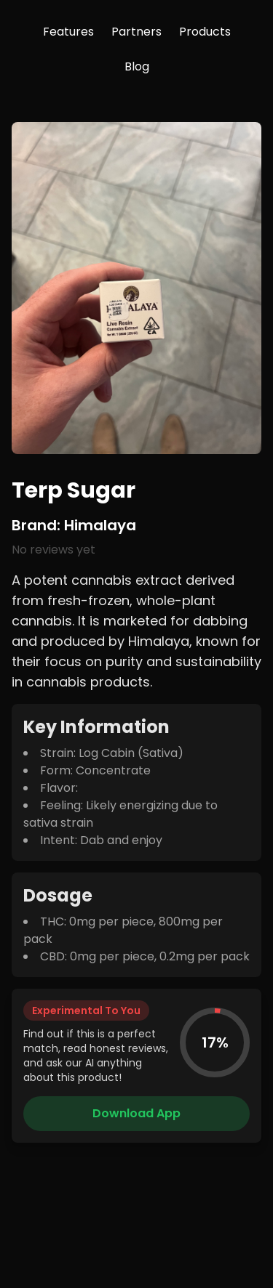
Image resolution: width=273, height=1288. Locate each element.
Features (68, 31)
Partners (136, 31)
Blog (136, 66)
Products (205, 31)
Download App (136, 1113)
